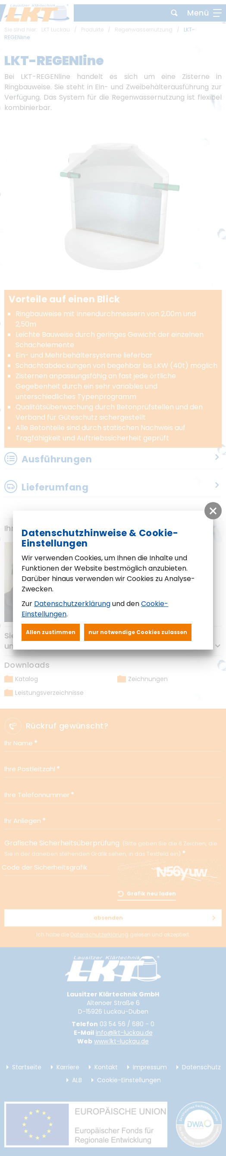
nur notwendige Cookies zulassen (137, 632)
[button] (213, 510)
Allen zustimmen (50, 632)
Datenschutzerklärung (72, 604)
